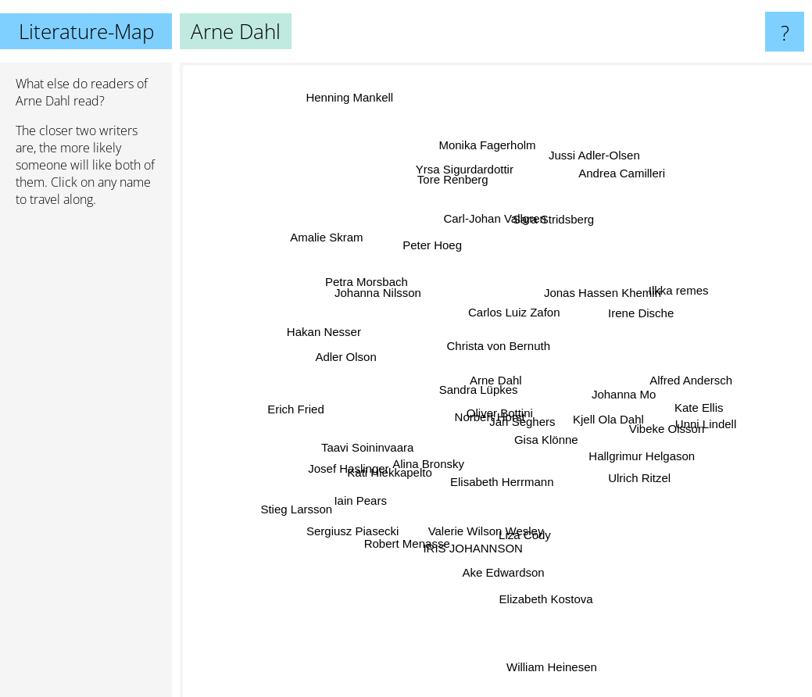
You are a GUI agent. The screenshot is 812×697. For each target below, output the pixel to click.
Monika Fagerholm (482, 177)
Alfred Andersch (676, 384)
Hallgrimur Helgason (630, 456)
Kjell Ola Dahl (603, 418)
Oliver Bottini (501, 430)
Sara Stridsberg (538, 244)
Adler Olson (368, 360)
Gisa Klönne (561, 449)
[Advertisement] (86, 458)
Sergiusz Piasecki (370, 513)
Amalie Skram (353, 266)
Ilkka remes (648, 309)
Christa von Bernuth (497, 342)
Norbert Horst (478, 413)
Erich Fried (332, 399)
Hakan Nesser (282, 341)
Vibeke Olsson (642, 436)
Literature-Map (86, 31)
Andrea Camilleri (664, 145)
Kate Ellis (658, 395)
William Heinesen (541, 647)
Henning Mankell (341, 78)
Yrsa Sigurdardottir (464, 191)
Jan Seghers (548, 420)
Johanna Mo (600, 392)
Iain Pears (376, 477)
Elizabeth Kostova (542, 566)
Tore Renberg (459, 210)
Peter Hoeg (415, 245)
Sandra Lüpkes (470, 384)
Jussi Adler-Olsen (604, 166)
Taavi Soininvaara (384, 433)
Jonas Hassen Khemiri (584, 309)
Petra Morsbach (380, 301)
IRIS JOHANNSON (477, 517)
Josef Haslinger (364, 458)
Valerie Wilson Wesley (487, 505)
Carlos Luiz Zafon (522, 283)
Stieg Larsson (302, 524)
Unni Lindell (693, 424)
